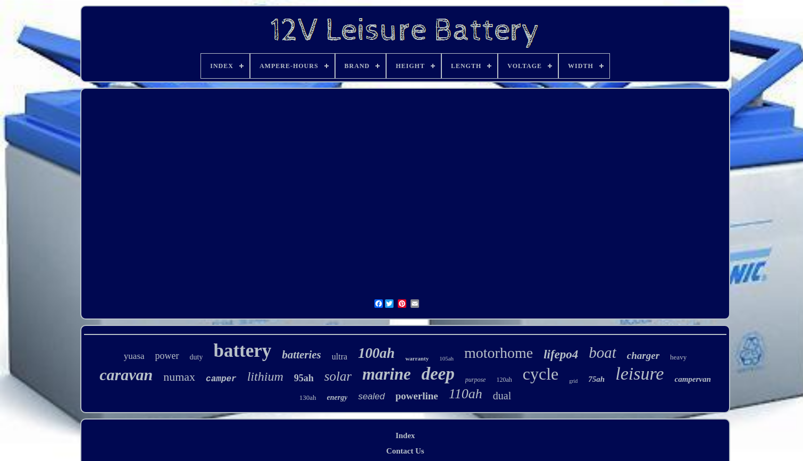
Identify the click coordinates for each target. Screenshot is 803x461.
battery (242, 350)
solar (338, 376)
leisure (639, 373)
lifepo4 (560, 354)
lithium (265, 376)
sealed (371, 396)
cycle (541, 373)
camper (221, 379)
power (167, 355)
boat (602, 352)
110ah (465, 393)
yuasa (134, 356)
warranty (417, 358)
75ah (596, 379)
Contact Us (405, 451)
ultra (339, 356)
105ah (446, 358)
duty (196, 357)
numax (179, 376)
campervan (692, 379)
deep (437, 373)
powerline (417, 395)
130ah (307, 397)
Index (405, 435)
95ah (304, 378)
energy (337, 397)
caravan (126, 374)
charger (643, 355)
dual (502, 395)
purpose (475, 379)
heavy (678, 357)
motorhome (498, 353)
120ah (504, 379)
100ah (376, 353)
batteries (301, 354)
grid (573, 381)
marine (386, 374)
